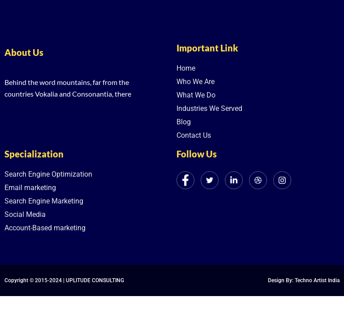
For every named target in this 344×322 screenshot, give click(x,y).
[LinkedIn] (234, 180)
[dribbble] (258, 180)
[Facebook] (185, 180)
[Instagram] (282, 180)
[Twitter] (210, 180)
